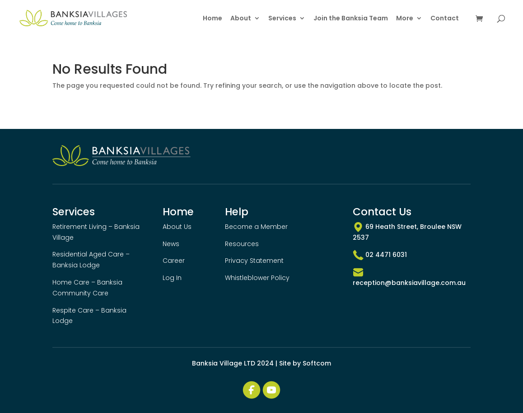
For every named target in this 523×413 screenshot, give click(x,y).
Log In (172, 277)
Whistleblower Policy (257, 277)
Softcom (317, 363)
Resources (242, 243)
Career (174, 260)
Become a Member (256, 226)
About (240, 19)
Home (212, 19)
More (404, 19)
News (171, 243)
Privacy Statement (254, 260)
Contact (444, 19)
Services (282, 19)
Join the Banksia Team (350, 19)
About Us (177, 226)
